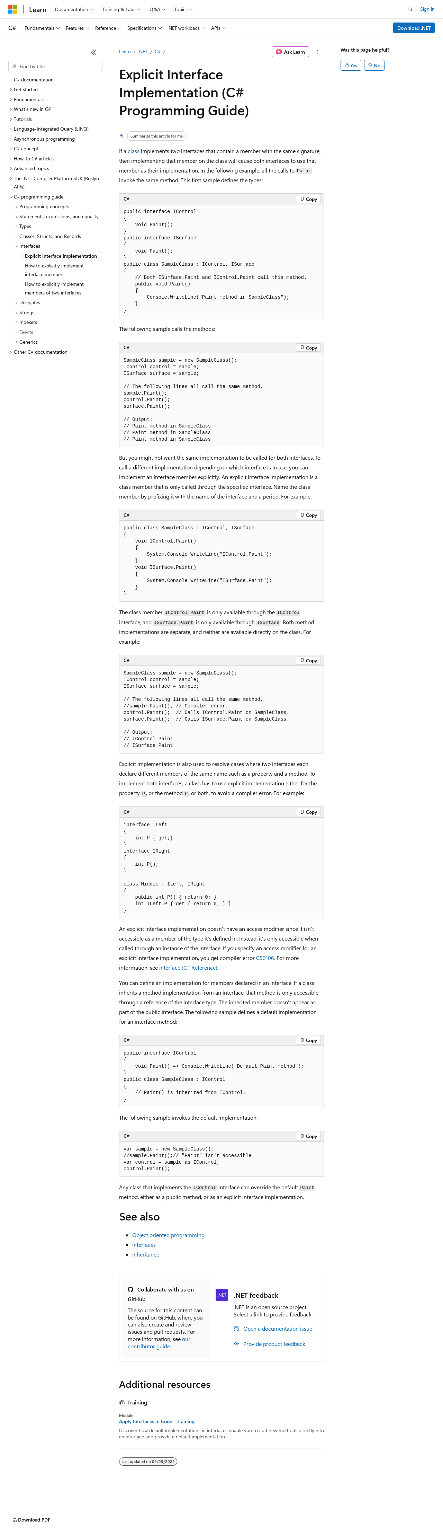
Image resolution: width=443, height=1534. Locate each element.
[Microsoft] (12, 9)
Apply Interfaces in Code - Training (157, 1421)
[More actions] (318, 52)
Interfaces (144, 1244)
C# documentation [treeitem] (34, 79)
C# (158, 51)
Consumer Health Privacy (199, 1513)
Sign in (427, 9)
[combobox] (55, 66)
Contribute (123, 1513)
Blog (94, 1513)
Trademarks (287, 1513)
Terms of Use (252, 1513)
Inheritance (145, 1254)
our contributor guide (159, 1342)
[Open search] (410, 9)
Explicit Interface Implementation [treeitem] (61, 256)
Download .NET (414, 28)
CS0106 (265, 957)
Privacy (151, 1513)
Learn (125, 51)
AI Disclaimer (22, 1513)
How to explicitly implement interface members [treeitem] (54, 269)
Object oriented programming (168, 1234)
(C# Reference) (188, 967)
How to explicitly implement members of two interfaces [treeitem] (54, 288)
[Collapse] (93, 52)
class (133, 151)
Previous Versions (62, 1513)
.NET (142, 51)
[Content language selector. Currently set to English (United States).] (40, 1496)
